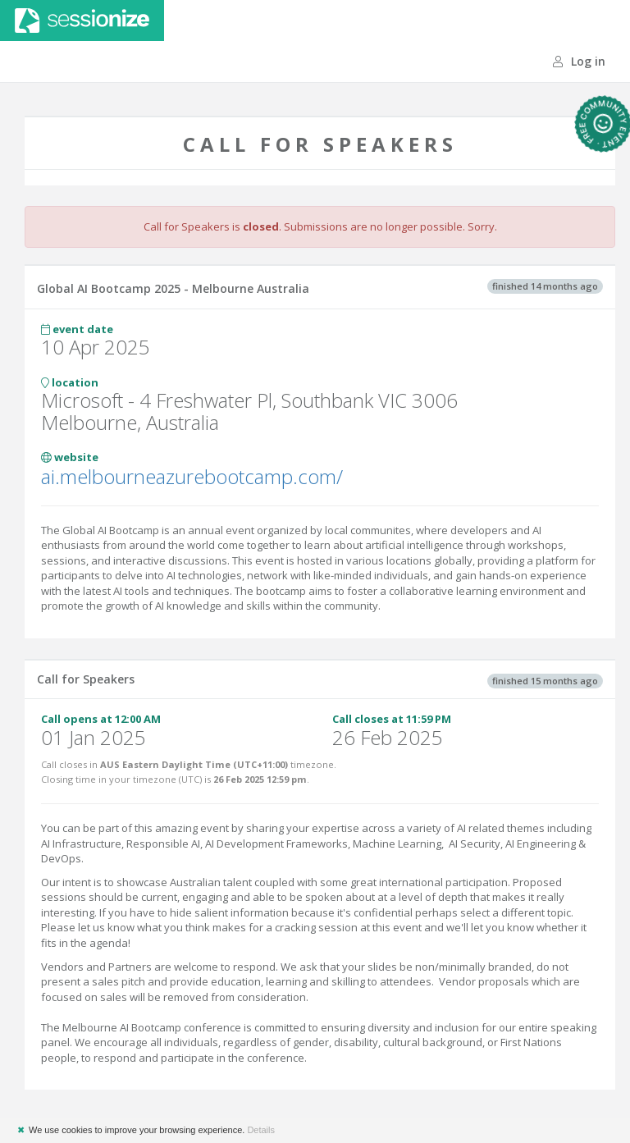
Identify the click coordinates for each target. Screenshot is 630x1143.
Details (261, 1130)
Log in (579, 61)
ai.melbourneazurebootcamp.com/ (192, 476)
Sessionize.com (82, 20)
